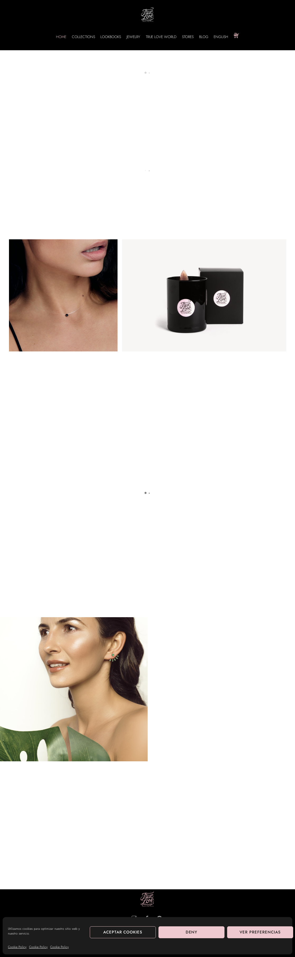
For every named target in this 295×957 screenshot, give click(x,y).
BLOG (203, 36)
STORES (188, 36)
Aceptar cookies (123, 932)
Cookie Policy (17, 947)
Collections (83, 36)
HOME (61, 36)
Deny (192, 932)
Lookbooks (110, 36)
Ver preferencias (260, 932)
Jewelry (133, 36)
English (221, 36)
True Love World (161, 36)
